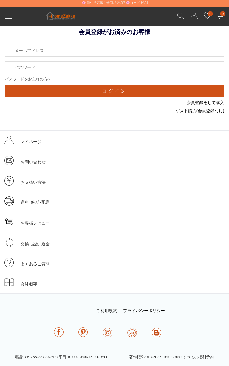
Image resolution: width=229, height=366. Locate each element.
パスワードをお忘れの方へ (28, 79)
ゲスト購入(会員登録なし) (200, 110)
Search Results (181, 16)
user (194, 16)
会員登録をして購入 (205, 102)
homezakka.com (64, 17)
